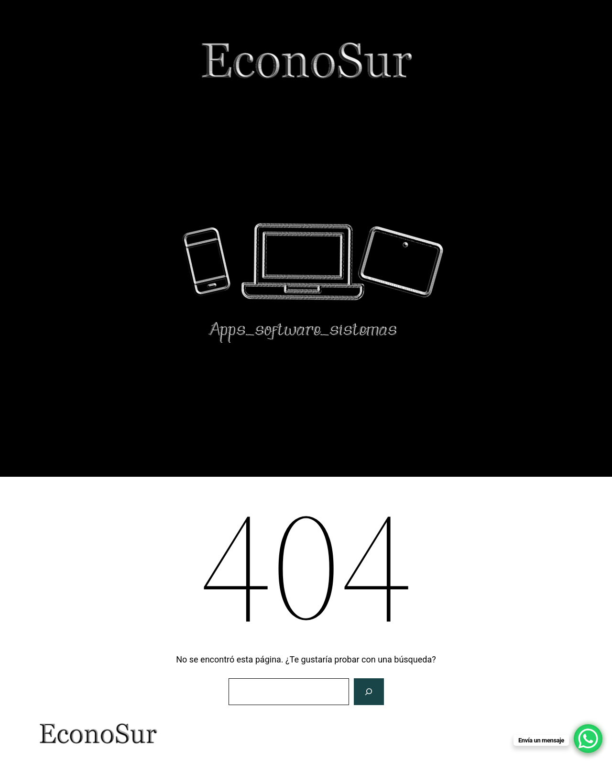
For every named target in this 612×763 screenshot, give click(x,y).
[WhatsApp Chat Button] (588, 738)
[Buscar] (368, 691)
